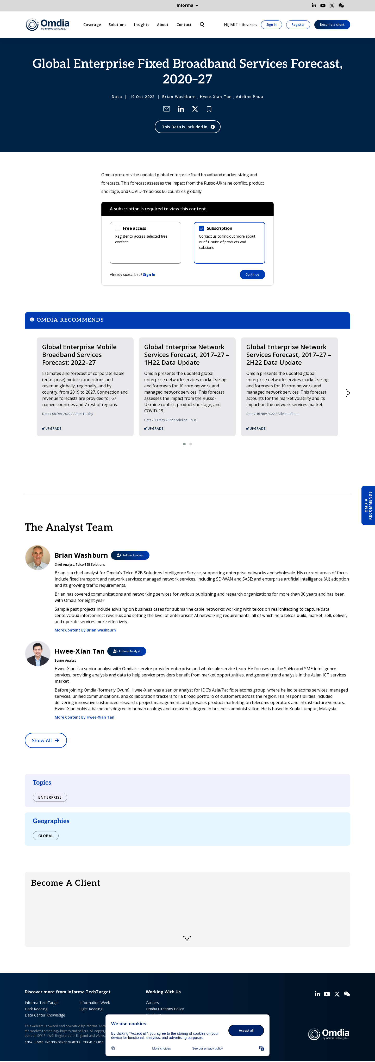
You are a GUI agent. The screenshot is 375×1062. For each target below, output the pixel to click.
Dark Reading (36, 1008)
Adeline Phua (249, 96)
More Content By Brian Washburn (85, 630)
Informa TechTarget (42, 1002)
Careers (152, 1002)
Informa (187, 5)
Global (45, 835)
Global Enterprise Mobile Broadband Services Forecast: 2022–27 (79, 354)
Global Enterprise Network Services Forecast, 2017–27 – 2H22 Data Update (288, 354)
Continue (252, 274)
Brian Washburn (179, 96)
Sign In (271, 24)
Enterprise (50, 797)
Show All (42, 740)
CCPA (28, 1042)
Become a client (332, 24)
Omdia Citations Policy (165, 1008)
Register (298, 24)
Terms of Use (93, 1042)
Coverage (92, 24)
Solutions (117, 24)
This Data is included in (185, 126)
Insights (141, 24)
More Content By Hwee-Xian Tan (84, 717)
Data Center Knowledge (45, 1015)
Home (39, 1042)
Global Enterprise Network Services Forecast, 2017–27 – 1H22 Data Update (186, 354)
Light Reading (90, 1008)
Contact (184, 24)
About (162, 24)
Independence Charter (62, 1042)
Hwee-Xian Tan (216, 96)
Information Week (94, 1002)
